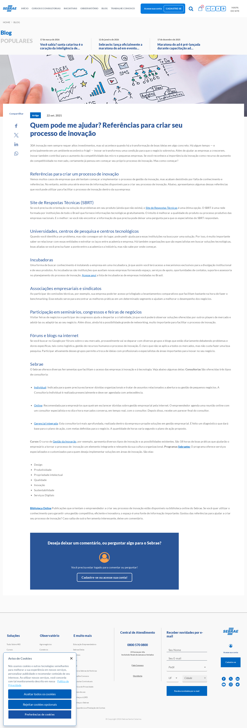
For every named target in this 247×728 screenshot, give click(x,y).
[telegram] (238, 685)
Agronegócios (46, 644)
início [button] (25, 8)
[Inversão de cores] (223, 8)
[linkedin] (238, 679)
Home (6, 22)
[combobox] (187, 667)
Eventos (76, 655)
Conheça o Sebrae (81, 702)
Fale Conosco (138, 665)
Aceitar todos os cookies (40, 694)
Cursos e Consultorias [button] (46, 8)
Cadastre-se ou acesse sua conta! (105, 577)
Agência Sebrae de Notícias (85, 671)
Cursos (10, 649)
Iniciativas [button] (70, 8)
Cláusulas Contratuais (83, 681)
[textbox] (189, 667)
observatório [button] (89, 8)
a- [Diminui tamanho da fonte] (213, 8)
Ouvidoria (137, 676)
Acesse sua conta (153, 8)
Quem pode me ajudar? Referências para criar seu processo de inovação (106, 129)
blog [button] (104, 8)
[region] (39, 689)
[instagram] (231, 685)
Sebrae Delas (78, 649)
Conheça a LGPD (80, 697)
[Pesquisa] (191, 8)
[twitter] (231, 679)
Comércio (44, 649)
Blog (75, 665)
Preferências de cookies (40, 714)
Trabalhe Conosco (81, 676)
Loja (75, 660)
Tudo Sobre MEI (14, 644)
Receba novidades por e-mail (186, 691)
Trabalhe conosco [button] (123, 8)
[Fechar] (71, 658)
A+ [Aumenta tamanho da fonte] (208, 8)
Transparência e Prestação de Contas (89, 708)
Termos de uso (79, 692)
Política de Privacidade (83, 686)
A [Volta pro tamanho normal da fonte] (218, 8)
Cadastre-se (173, 8)
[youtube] (224, 685)
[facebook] (224, 679)
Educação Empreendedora (84, 644)
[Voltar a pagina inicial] (11, 8)
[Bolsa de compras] (200, 8)
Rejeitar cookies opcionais (40, 704)
